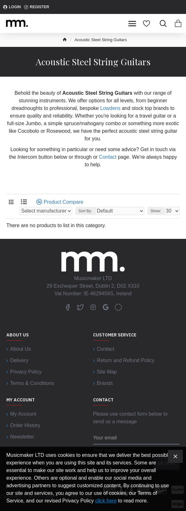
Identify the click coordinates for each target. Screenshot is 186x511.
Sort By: (85, 211)
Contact (107, 157)
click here (106, 500)
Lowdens (110, 108)
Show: (156, 211)
